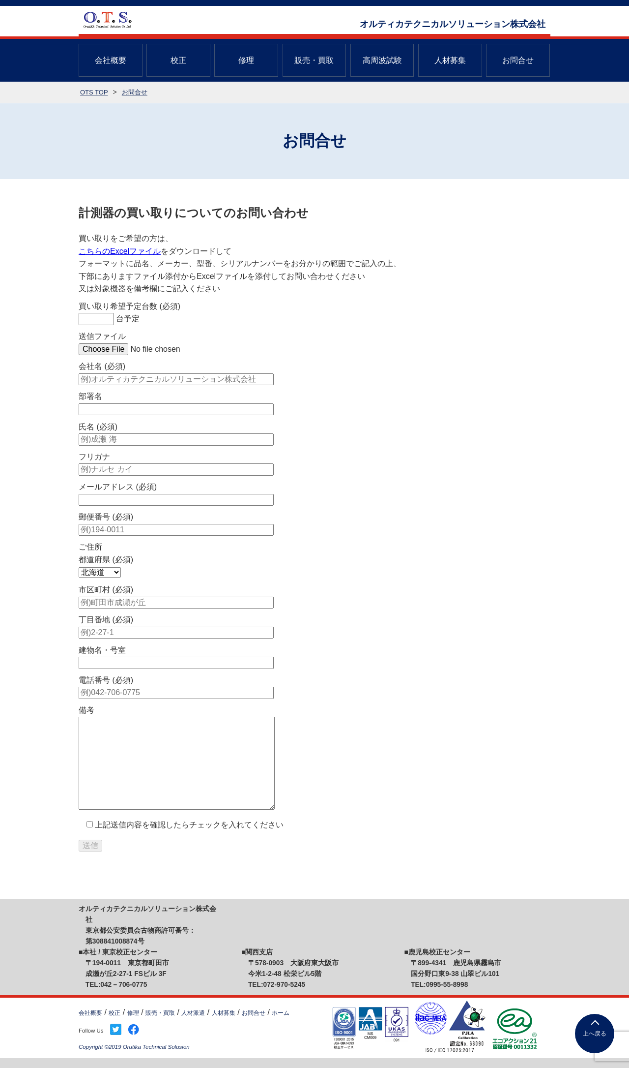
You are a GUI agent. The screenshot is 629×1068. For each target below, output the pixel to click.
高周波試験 (382, 60)
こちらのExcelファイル (120, 251)
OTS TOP (94, 92)
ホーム (280, 1013)
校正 (178, 60)
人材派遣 (193, 1013)
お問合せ (518, 60)
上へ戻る (594, 1033)
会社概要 (110, 60)
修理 (246, 60)
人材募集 (450, 60)
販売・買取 (314, 60)
